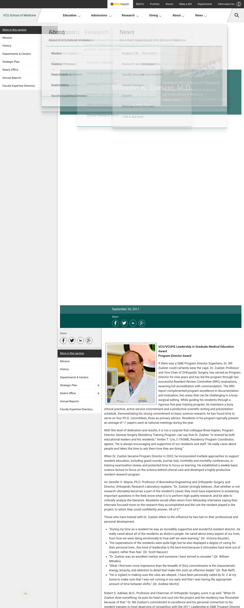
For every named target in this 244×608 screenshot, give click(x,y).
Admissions (101, 15)
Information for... (229, 4)
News (201, 15)
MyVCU (140, 4)
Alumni (169, 4)
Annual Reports (12, 77)
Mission (7, 37)
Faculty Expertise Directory (19, 85)
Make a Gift (185, 4)
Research (130, 15)
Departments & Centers (17, 53)
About (178, 15)
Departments (205, 4)
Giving (155, 15)
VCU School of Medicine (19, 15)
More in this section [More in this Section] (15, 29)
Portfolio (155, 4)
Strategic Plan (11, 61)
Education (72, 15)
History (7, 45)
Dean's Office (10, 69)
